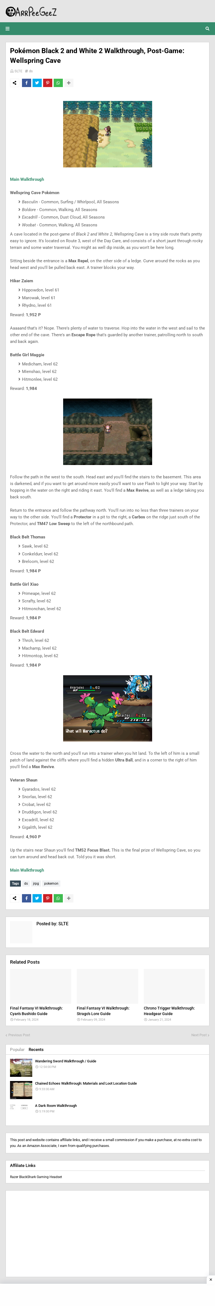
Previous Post (19, 1034)
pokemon (51, 883)
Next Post (199, 1034)
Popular (17, 1049)
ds (31, 71)
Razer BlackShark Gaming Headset (36, 1176)
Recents (36, 1049)
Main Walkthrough (27, 179)
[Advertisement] (107, 1233)
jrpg (36, 883)
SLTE (18, 71)
